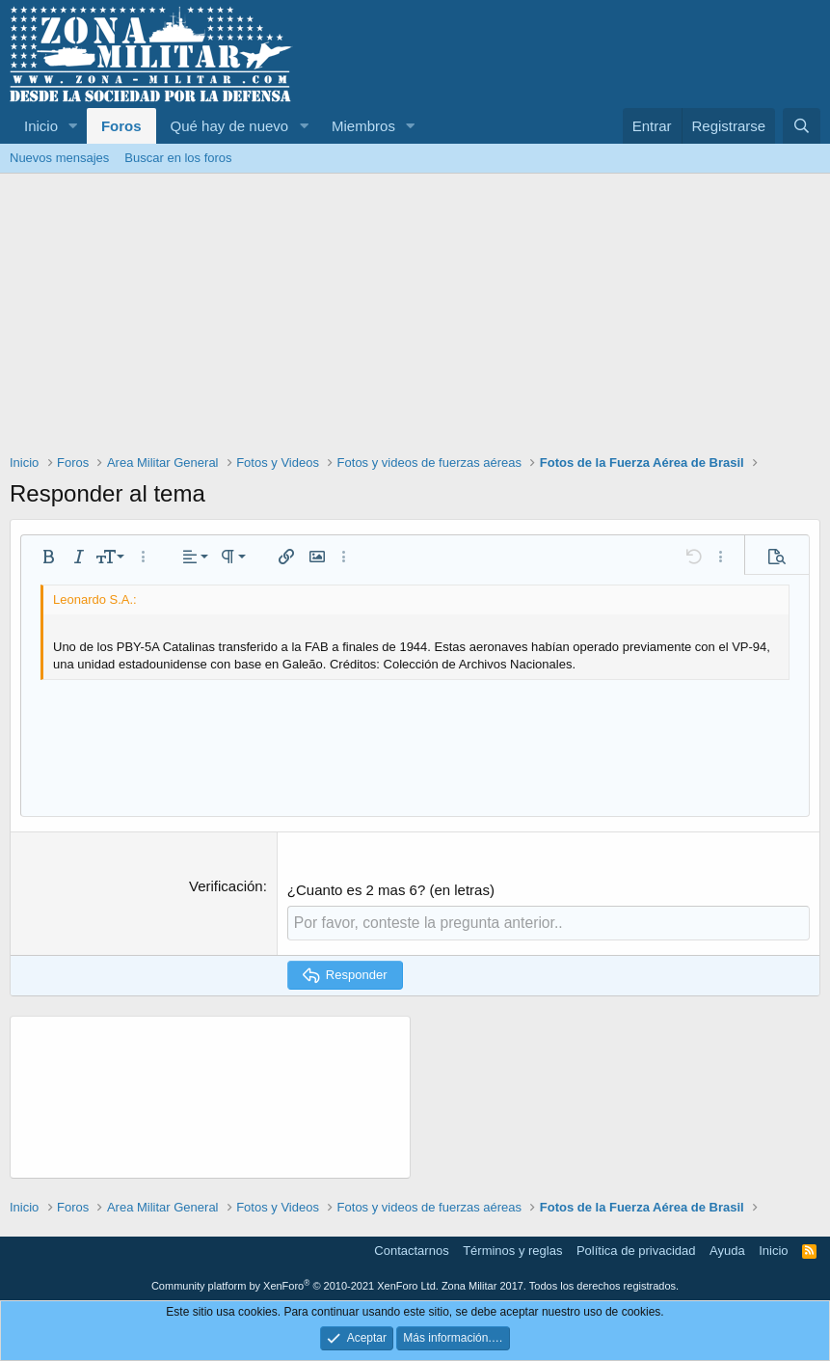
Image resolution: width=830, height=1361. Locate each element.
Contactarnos (411, 1249)
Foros (121, 126)
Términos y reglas (512, 1249)
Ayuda (727, 1249)
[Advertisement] (415, 318)
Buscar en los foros (177, 157)
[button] (73, 126)
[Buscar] (801, 126)
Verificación (226, 886)
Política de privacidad (636, 1249)
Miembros (363, 126)
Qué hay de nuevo (230, 126)
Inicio (41, 126)
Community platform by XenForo (295, 1285)
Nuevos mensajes (59, 157)
